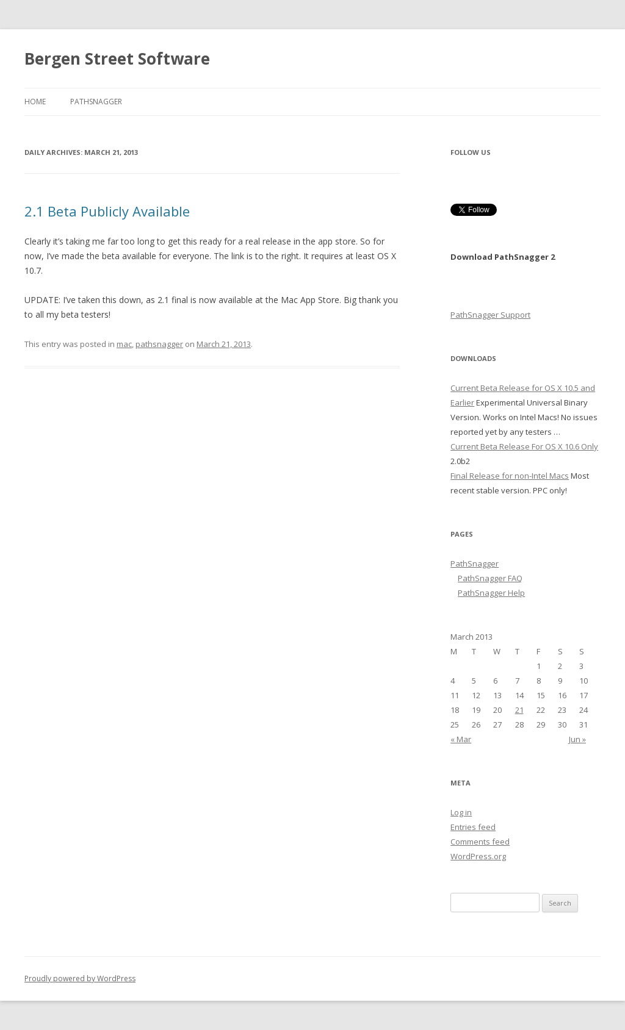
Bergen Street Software (117, 59)
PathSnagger (96, 101)
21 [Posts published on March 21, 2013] (519, 709)
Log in (461, 812)
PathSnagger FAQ (490, 578)
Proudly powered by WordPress (79, 978)
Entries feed (473, 826)
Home (35, 101)
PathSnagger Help (491, 592)
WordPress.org (478, 856)
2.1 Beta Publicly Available (107, 211)
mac (124, 343)
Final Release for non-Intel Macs (509, 475)
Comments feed (480, 841)
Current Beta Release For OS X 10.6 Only (524, 446)
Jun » (577, 739)
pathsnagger (159, 343)
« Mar (460, 739)
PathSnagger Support (490, 314)
